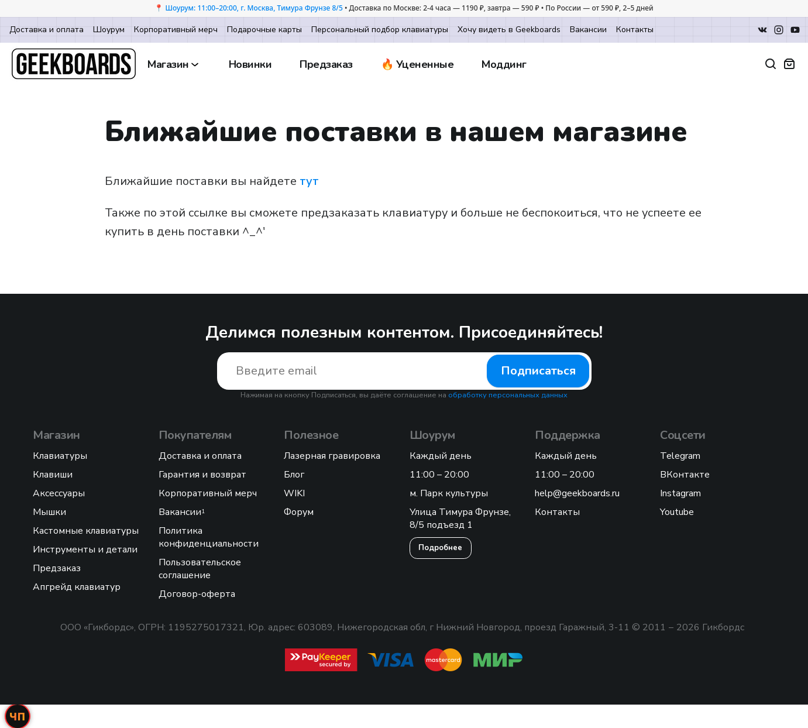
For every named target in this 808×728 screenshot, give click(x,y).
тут (309, 181)
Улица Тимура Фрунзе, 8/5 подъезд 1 (460, 518)
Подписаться (537, 371)
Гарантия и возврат (202, 474)
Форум (299, 512)
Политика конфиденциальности (209, 537)
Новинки (250, 64)
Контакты (635, 29)
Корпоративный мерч (176, 29)
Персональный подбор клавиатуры (379, 29)
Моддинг (504, 64)
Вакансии (588, 29)
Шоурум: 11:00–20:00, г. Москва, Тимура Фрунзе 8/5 (253, 8)
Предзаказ (326, 64)
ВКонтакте (685, 474)
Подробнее (440, 547)
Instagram (680, 493)
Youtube (677, 512)
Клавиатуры (60, 455)
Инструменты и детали (85, 549)
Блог (294, 474)
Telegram (680, 455)
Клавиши (53, 474)
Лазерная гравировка (332, 455)
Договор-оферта (197, 594)
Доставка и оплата (46, 29)
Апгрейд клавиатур (77, 587)
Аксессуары (59, 493)
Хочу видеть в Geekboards (509, 29)
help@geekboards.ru (577, 493)
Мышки (49, 512)
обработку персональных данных (508, 395)
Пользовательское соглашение (200, 569)
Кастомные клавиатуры (86, 530)
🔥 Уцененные (417, 64)
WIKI (294, 493)
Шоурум (109, 29)
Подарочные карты (264, 29)
